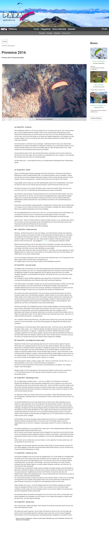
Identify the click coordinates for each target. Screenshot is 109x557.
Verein (36, 29)
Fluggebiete (46, 29)
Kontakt (49, 33)
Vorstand (42, 33)
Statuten (57, 33)
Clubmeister (66, 33)
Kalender (71, 29)
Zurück (5, 41)
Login (104, 29)
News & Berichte (59, 29)
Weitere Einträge (96, 118)
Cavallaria (45, 241)
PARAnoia (13, 29)
